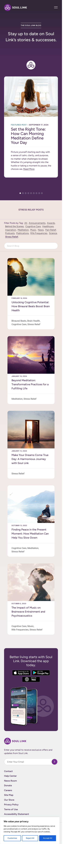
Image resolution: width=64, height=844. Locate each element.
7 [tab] (36, 193)
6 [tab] (33, 193)
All (25, 223)
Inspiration (10, 229)
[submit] (54, 762)
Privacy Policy (11, 804)
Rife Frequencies (38, 233)
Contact (8, 771)
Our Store (9, 799)
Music (33, 229)
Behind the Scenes (14, 226)
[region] (30, 830)
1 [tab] (20, 193)
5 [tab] (31, 193)
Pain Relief (50, 229)
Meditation (23, 229)
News (41, 229)
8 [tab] (39, 193)
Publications (22, 233)
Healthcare (48, 226)
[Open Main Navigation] (56, 7)
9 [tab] (42, 193)
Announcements (37, 223)
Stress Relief (11, 236)
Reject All (30, 838)
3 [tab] (25, 193)
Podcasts (10, 233)
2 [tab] (23, 193)
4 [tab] (28, 193)
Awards (51, 223)
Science (53, 233)
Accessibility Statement (16, 814)
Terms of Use (11, 809)
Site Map (8, 795)
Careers (8, 790)
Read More (28, 169)
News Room (10, 780)
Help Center (10, 776)
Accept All (47, 838)
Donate (8, 785)
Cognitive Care (33, 226)
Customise (12, 838)
